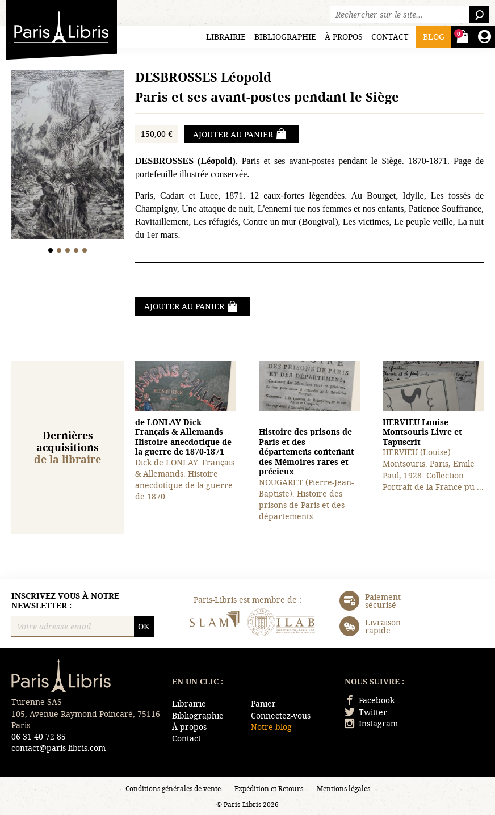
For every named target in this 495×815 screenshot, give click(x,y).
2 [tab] (59, 250)
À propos (344, 36)
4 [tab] (76, 250)
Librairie (226, 36)
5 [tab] (85, 250)
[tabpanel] (68, 156)
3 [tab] (68, 250)
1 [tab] (51, 250)
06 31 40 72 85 (38, 736)
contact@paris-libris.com (58, 747)
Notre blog (271, 726)
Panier (263, 703)
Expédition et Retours (268, 788)
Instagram (371, 723)
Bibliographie (285, 36)
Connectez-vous (281, 715)
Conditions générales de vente (173, 788)
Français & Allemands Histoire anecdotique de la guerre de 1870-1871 (183, 437)
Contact (390, 36)
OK (143, 626)
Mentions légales (343, 788)
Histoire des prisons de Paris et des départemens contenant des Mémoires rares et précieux (306, 451)
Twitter (366, 712)
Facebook (370, 700)
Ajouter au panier (240, 134)
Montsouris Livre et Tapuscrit (422, 432)
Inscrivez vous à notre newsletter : (65, 601)
